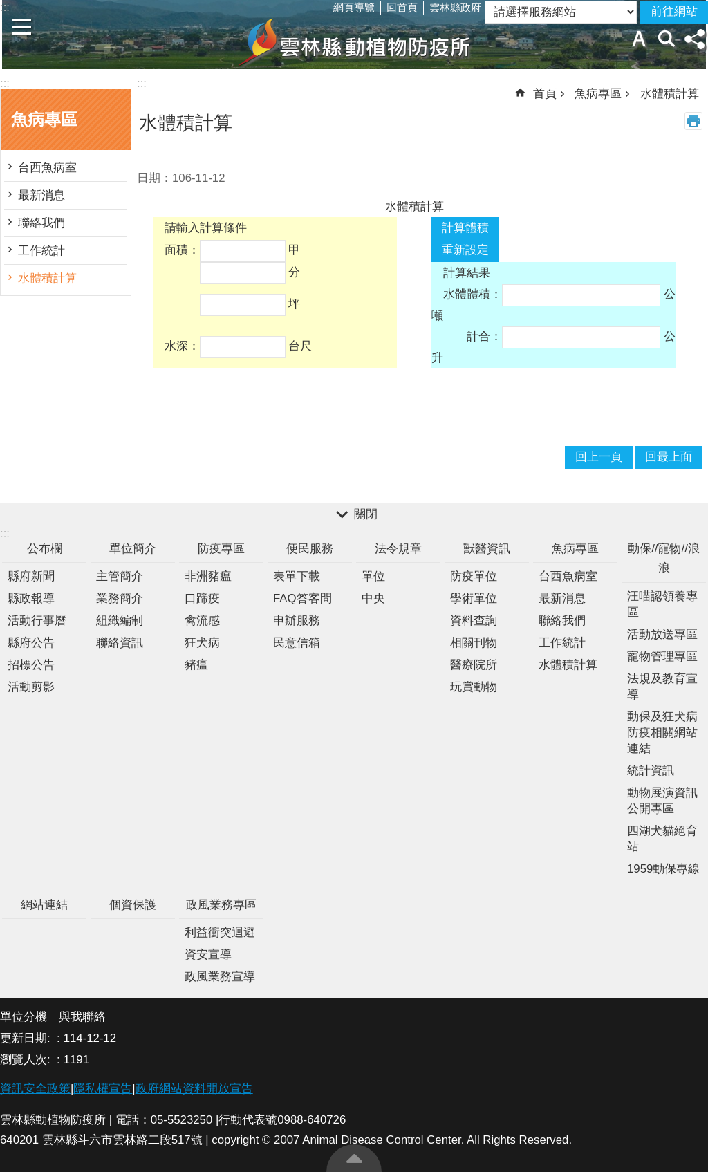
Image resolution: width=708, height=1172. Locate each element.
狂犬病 (202, 642)
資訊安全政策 (35, 1088)
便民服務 (309, 548)
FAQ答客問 (302, 598)
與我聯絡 (82, 1016)
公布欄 (44, 548)
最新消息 (41, 195)
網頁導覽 (354, 7)
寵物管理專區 (662, 656)
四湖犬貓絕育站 (662, 838)
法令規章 (398, 548)
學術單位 (473, 598)
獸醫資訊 (486, 548)
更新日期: (26, 1038)
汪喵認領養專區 (662, 604)
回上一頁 (598, 456)
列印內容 (693, 121)
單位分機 (23, 1016)
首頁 (545, 93)
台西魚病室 (47, 167)
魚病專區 (44, 120)
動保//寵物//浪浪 (664, 558)
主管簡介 (119, 576)
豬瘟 (196, 664)
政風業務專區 (221, 904)
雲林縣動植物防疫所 (354, 42)
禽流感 (202, 620)
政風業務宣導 (220, 976)
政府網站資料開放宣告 (194, 1088)
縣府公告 (31, 642)
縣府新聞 (31, 576)
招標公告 (31, 664)
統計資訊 (650, 770)
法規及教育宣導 (662, 686)
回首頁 (402, 7)
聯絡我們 (41, 223)
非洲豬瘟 (208, 576)
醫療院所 (473, 664)
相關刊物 (473, 642)
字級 (639, 39)
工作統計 (41, 250)
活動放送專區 (662, 634)
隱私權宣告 (102, 1088)
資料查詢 (473, 620)
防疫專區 (221, 548)
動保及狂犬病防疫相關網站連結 (662, 732)
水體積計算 (47, 278)
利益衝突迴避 (220, 932)
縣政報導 (31, 598)
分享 (694, 39)
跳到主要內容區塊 (7, 7)
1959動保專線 (663, 868)
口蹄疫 (202, 598)
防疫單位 (473, 576)
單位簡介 (132, 548)
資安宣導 (208, 954)
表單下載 (296, 576)
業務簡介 (119, 598)
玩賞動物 (473, 687)
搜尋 (666, 39)
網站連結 (44, 904)
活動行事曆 (37, 620)
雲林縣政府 (455, 7)
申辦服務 (296, 620)
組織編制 (119, 620)
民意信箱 (296, 642)
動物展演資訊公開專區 (662, 800)
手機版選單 (22, 27)
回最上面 (354, 1158)
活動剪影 (31, 687)
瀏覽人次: (26, 1059)
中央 (373, 598)
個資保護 (132, 904)
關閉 (366, 514)
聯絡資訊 (119, 642)
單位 (373, 576)
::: (5, 83)
